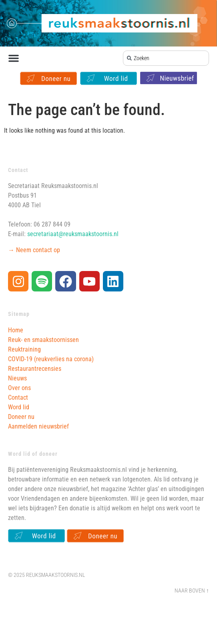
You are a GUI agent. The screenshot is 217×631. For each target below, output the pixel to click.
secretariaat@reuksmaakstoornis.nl (73, 234)
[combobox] (166, 58)
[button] (13, 58)
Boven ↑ (199, 590)
